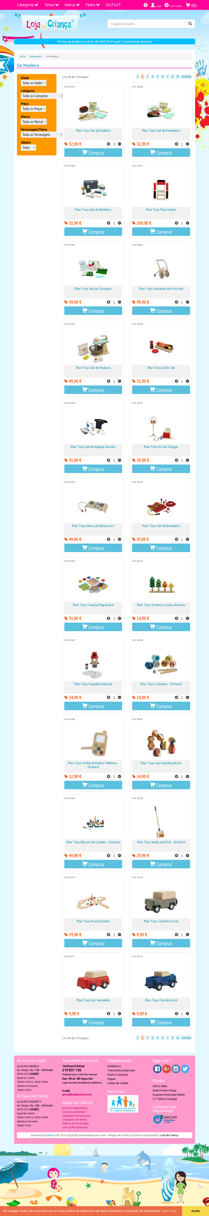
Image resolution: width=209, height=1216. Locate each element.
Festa (93, 5)
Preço (25, 103)
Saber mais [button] (169, 1211)
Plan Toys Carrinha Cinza (161, 921)
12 (177, 76)
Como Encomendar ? (74, 1111)
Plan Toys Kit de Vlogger (161, 447)
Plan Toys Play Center (161, 209)
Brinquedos (36, 56)
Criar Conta (173, 5)
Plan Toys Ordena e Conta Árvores (161, 605)
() (192, 5)
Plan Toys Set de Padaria (93, 367)
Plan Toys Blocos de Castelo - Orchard (93, 842)
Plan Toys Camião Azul (161, 1000)
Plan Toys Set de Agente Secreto (93, 447)
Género (26, 142)
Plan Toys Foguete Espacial (93, 684)
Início (23, 56)
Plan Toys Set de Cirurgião (93, 288)
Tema (51, 5)
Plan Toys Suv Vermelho (93, 1000)
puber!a (50, 1135)
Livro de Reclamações (75, 1127)
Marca (72, 5)
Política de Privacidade (75, 1123)
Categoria (28, 5)
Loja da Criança (169, 1135)
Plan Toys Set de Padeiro (93, 130)
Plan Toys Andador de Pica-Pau (161, 288)
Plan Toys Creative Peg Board (93, 605)
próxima (186, 76)
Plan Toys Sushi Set (161, 367)
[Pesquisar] (190, 23)
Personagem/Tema (34, 129)
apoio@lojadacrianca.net (76, 1094)
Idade (25, 78)
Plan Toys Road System (93, 921)
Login (156, 5)
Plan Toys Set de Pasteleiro (161, 130)
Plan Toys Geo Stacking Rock (161, 763)
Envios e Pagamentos (75, 1108)
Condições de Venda (74, 1119)
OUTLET (113, 5)
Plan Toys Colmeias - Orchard (161, 684)
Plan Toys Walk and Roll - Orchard (161, 842)
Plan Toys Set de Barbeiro (93, 209)
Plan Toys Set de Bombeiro (161, 526)
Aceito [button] (195, 1211)
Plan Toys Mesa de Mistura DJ (93, 526)
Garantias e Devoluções (76, 1115)
